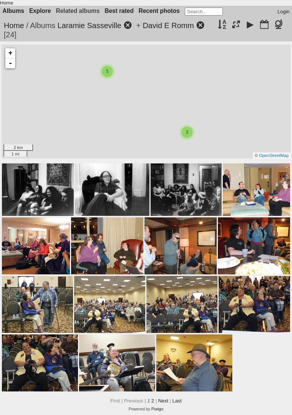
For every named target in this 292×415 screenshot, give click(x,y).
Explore (40, 11)
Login (284, 11)
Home (6, 3)
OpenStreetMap (274, 155)
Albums (13, 11)
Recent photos (158, 11)
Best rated (119, 11)
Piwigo (157, 409)
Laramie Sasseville (89, 25)
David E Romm (168, 25)
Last (177, 401)
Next (163, 401)
